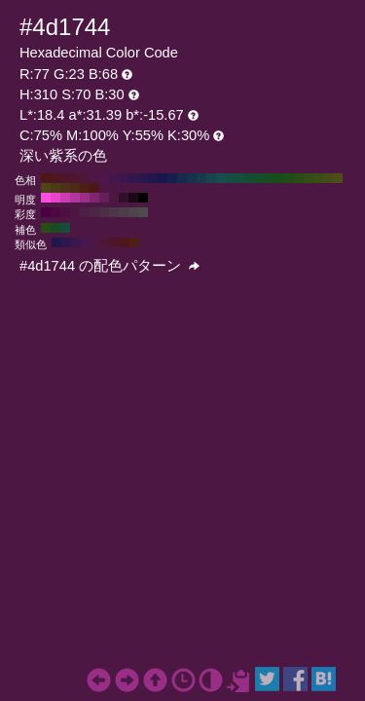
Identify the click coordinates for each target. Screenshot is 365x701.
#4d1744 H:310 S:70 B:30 (94, 178)
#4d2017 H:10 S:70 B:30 (85, 188)
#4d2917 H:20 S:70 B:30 (75, 188)
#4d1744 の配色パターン (109, 266)
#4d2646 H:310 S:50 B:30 (94, 212)
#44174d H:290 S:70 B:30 (114, 178)
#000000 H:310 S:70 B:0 (143, 198)
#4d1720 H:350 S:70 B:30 (55, 178)
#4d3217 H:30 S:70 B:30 (65, 188)
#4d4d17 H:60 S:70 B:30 (338, 178)
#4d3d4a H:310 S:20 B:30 (123, 212)
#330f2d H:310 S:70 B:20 (123, 198)
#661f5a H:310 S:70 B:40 (104, 198)
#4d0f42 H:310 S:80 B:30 (65, 212)
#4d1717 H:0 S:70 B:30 (94, 188)
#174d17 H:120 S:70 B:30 (279, 178)
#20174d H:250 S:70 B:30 (153, 178)
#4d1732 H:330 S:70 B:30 (75, 178)
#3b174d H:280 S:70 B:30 (123, 178)
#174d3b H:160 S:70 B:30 (240, 178)
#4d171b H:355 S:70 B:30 (124, 242)
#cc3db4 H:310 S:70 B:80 (65, 198)
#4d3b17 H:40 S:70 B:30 (55, 188)
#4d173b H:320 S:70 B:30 (85, 178)
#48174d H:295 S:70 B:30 (86, 242)
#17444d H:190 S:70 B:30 (211, 178)
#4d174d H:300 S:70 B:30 (104, 178)
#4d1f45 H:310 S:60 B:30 (85, 212)
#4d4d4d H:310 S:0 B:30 (143, 212)
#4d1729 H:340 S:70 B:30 (65, 178)
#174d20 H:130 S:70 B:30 (269, 178)
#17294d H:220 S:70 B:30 (182, 178)
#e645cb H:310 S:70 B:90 (55, 198)
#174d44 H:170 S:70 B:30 (231, 178)
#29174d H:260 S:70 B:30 (143, 178)
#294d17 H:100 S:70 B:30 (299, 178)
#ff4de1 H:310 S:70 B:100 (46, 198)
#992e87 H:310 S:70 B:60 (85, 198)
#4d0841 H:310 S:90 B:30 (55, 212)
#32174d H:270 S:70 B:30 (133, 178)
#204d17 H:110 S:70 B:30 (289, 178)
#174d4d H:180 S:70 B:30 (221, 178)
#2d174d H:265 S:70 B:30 (66, 242)
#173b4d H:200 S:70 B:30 (201, 178)
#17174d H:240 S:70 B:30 (162, 178)
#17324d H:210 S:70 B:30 (192, 178)
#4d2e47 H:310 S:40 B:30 (104, 212)
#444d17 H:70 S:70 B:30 (328, 178)
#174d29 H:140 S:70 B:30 (260, 178)
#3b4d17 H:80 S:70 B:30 (318, 178)
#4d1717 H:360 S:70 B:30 (46, 178)
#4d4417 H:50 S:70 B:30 (46, 188)
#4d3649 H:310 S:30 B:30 (114, 212)
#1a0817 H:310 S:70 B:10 (133, 198)
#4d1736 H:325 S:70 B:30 (105, 242)
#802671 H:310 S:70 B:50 (94, 198)
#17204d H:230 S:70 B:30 (172, 178)
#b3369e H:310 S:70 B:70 (75, 198)
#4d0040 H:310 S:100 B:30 (46, 212)
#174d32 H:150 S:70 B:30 (250, 178)
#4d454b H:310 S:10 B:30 (133, 212)
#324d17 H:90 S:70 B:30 (308, 178)
